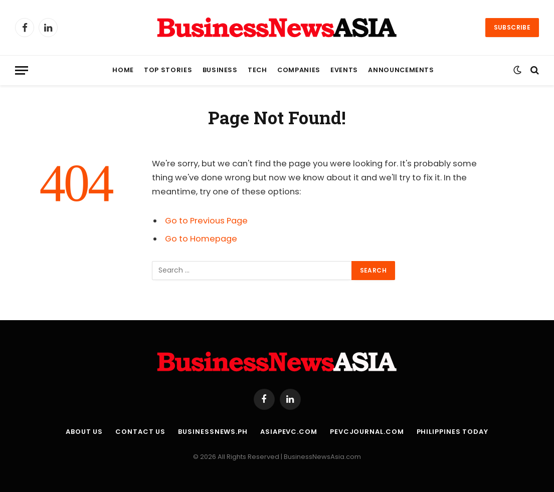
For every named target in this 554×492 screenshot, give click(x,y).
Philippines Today (452, 431)
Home (123, 70)
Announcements (401, 70)
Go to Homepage (201, 238)
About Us (84, 431)
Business (220, 70)
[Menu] (21, 70)
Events (344, 70)
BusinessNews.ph (213, 431)
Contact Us (140, 431)
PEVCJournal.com (367, 431)
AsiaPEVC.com (288, 431)
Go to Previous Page (206, 220)
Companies (298, 70)
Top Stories (168, 70)
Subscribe (512, 27)
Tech (257, 70)
